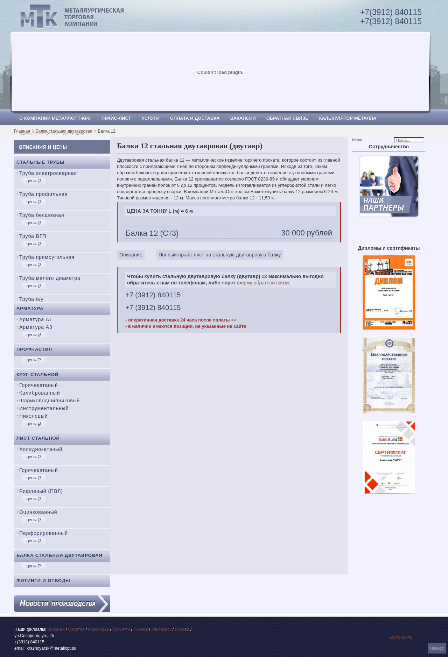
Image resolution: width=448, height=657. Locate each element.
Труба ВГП (33, 236)
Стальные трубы (40, 162)
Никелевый (33, 416)
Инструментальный (44, 408)
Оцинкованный (38, 512)
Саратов (76, 629)
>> (233, 320)
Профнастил (34, 349)
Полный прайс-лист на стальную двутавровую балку (220, 254)
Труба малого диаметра (49, 278)
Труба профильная (43, 194)
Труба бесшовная (41, 215)
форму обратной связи (263, 282)
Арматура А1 (35, 319)
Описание (130, 254)
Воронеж (55, 629)
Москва (182, 629)
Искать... (359, 140)
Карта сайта (400, 637)
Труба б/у (31, 299)
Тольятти (121, 629)
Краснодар (98, 629)
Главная (22, 131)
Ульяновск (161, 629)
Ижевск (141, 629)
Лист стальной (38, 438)
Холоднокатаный (40, 449)
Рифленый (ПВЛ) (41, 491)
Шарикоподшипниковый (49, 400)
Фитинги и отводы (43, 580)
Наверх (437, 648)
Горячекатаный (38, 385)
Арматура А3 (35, 327)
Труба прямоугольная (47, 257)
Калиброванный (39, 393)
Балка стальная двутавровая (64, 131)
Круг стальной (37, 374)
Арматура (30, 308)
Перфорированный (43, 533)
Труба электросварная (48, 173)
